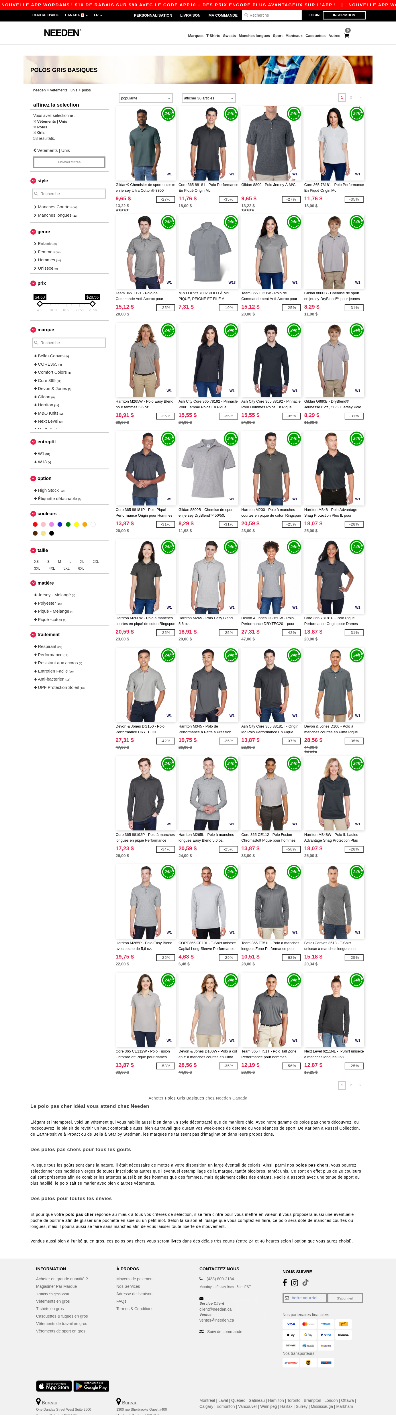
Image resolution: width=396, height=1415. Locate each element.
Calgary (206, 1395)
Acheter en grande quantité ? (62, 1268)
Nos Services (128, 1275)
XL (82, 551)
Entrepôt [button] (47, 430)
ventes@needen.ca (216, 1309)
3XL (37, 558)
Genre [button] (44, 220)
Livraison (190, 15)
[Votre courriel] (305, 1287)
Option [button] (45, 467)
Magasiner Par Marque (56, 1275)
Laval (223, 1389)
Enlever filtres (69, 151)
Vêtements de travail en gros (61, 1312)
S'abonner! (345, 1287)
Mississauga (322, 1395)
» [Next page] (360, 87)
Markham (344, 1395)
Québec (238, 1389)
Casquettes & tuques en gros (62, 1305)
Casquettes (315, 36)
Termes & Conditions (134, 1298)
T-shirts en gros (50, 1298)
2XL (96, 551)
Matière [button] (46, 572)
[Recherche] (271, 15)
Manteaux (294, 36)
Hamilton (276, 1389)
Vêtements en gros (53, 1290)
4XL (52, 558)
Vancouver (247, 1395)
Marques (195, 36)
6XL (81, 558)
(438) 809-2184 (220, 1268)
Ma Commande (223, 15)
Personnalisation (153, 15)
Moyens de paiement (135, 1268)
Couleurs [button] (47, 502)
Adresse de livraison (134, 1283)
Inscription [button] (344, 15)
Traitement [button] (49, 623)
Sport (278, 36)
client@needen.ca (215, 1298)
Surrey (301, 1395)
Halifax (286, 1395)
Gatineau (256, 1389)
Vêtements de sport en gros (60, 1320)
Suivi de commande (224, 1320)
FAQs (121, 1290)
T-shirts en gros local (54, 1283)
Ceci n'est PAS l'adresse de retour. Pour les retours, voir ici (73, 1410)
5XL (67, 558)
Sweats (229, 36)
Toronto (294, 1389)
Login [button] (314, 15)
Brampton (312, 1389)
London (331, 1389)
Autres (334, 36)
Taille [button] (43, 539)
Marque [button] (46, 318)
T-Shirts (213, 36)
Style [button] (43, 169)
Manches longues (254, 36)
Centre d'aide (45, 15)
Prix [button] (42, 272)
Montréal (207, 1389)
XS (36, 551)
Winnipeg (268, 1395)
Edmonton (226, 1395)
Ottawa (347, 1389)
